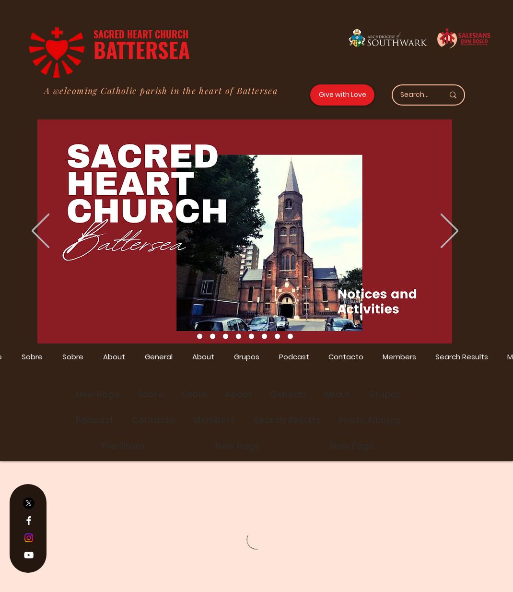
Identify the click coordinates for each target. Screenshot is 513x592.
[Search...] (415, 95)
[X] (29, 503)
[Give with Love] (342, 95)
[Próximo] (449, 231)
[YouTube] (29, 555)
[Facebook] (29, 520)
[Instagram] (29, 538)
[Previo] (40, 231)
